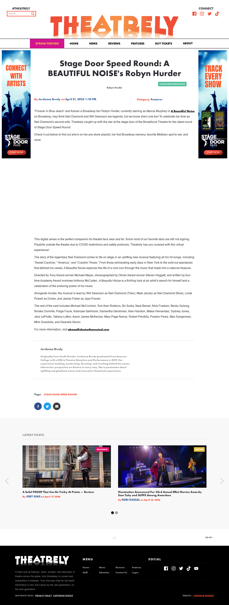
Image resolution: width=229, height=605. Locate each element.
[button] (188, 43)
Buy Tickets (163, 43)
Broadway (102, 449)
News (93, 43)
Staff (85, 572)
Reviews (114, 43)
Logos (135, 572)
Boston (199, 449)
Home (74, 43)
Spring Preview (47, 43)
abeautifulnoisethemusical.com (88, 329)
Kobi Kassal (131, 500)
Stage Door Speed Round (172, 84)
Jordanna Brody (49, 99)
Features (137, 43)
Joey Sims (33, 496)
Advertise (104, 572)
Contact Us (121, 572)
